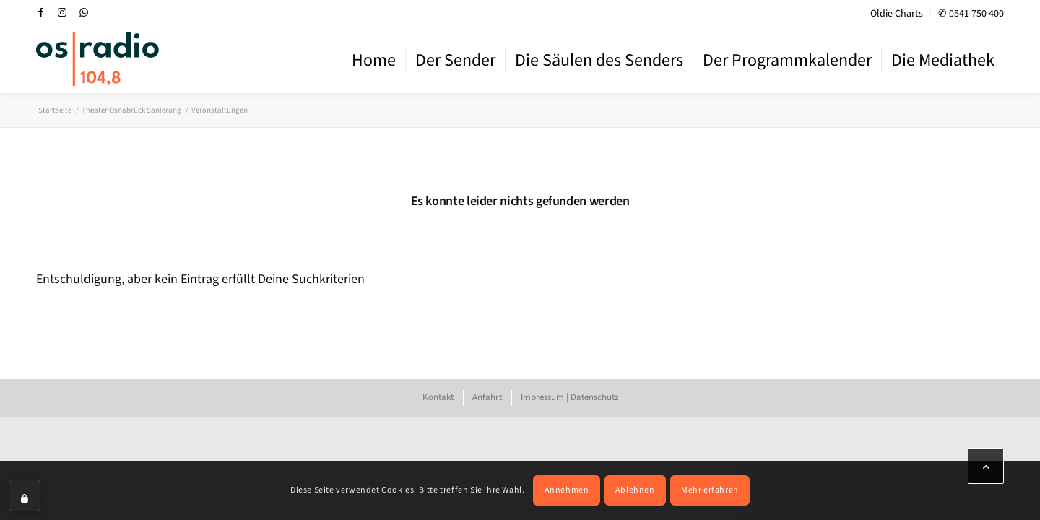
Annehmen (567, 490)
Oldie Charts (896, 13)
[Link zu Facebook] (40, 12)
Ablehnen (635, 490)
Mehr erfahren (710, 490)
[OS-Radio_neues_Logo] (97, 59)
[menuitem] (897, 14)
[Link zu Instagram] (62, 12)
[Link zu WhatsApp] (84, 12)
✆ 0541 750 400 (971, 13)
